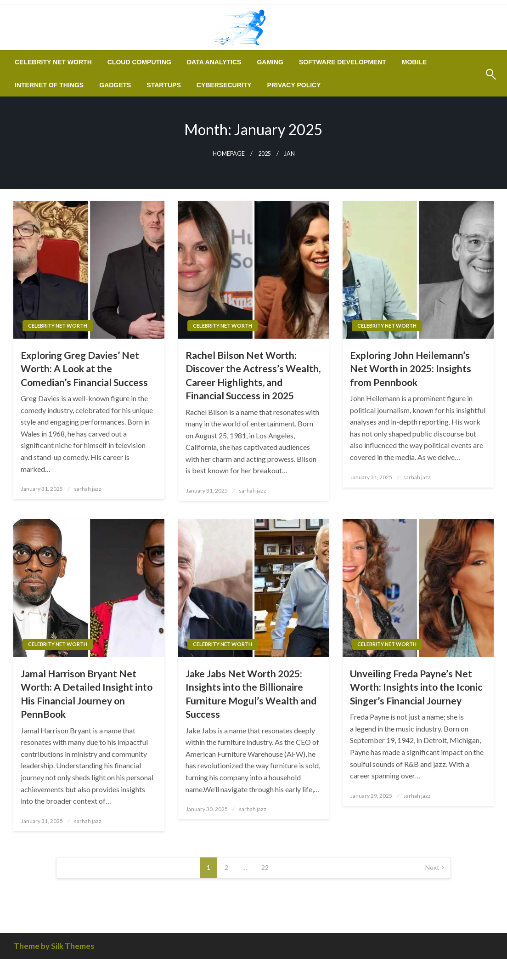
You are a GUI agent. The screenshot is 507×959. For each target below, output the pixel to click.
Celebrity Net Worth (53, 62)
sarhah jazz (87, 488)
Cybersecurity (224, 85)
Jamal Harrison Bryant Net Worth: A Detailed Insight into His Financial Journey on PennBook (86, 694)
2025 (264, 153)
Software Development (342, 62)
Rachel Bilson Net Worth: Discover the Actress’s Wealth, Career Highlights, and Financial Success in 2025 (253, 375)
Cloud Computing (139, 62)
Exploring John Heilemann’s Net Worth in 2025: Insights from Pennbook (410, 368)
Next (432, 867)
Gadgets (115, 85)
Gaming (270, 62)
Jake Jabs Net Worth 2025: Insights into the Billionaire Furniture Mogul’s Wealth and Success (251, 694)
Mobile (414, 62)
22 (265, 867)
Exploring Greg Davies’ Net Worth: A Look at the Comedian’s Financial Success (84, 368)
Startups (163, 85)
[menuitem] (53, 62)
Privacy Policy (294, 85)
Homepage (229, 153)
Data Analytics (214, 62)
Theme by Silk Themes (54, 946)
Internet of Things (49, 85)
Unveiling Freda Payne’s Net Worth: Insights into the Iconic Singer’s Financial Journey (416, 687)
